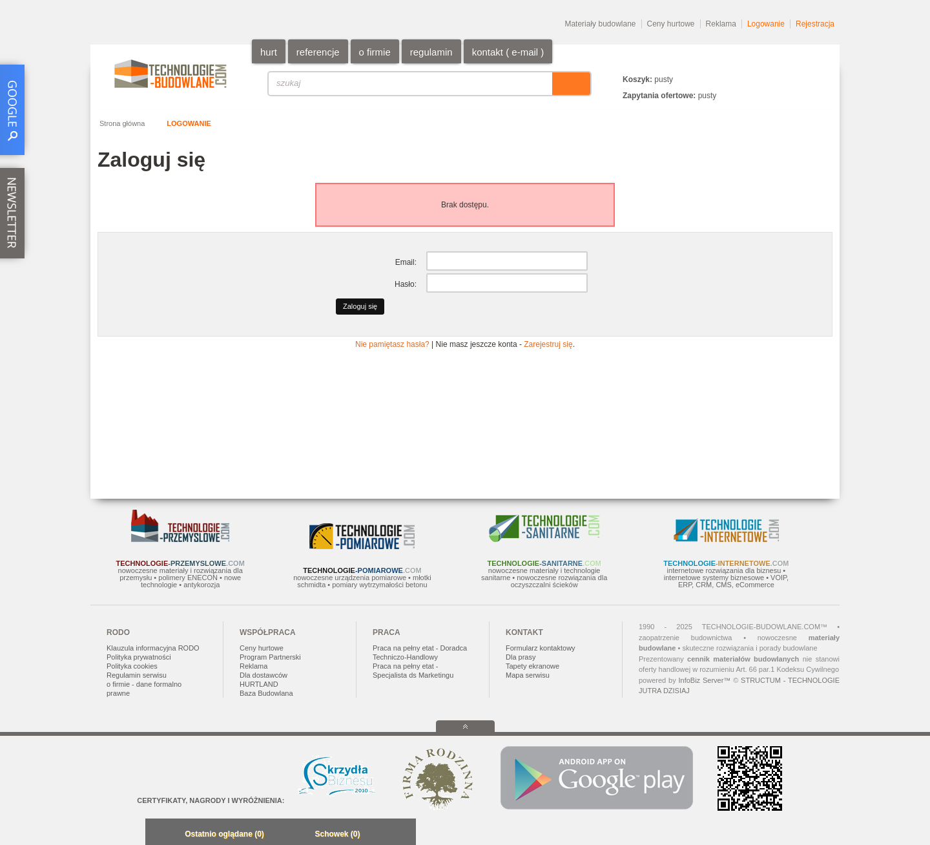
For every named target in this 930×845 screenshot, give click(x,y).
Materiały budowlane (600, 23)
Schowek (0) (337, 834)
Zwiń (402, 835)
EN (788, 59)
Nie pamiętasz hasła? (392, 344)
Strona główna (122, 123)
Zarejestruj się (548, 344)
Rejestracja (815, 23)
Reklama (721, 23)
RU (803, 59)
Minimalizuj (159, 835)
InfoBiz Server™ (704, 680)
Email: (406, 262)
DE (819, 59)
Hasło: (406, 284)
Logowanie (766, 23)
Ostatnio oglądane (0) (224, 834)
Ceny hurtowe (671, 23)
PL (772, 59)
